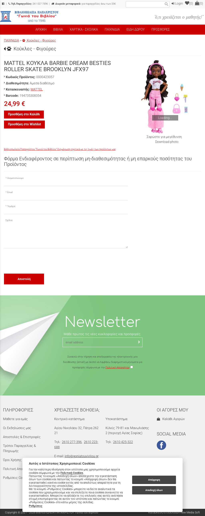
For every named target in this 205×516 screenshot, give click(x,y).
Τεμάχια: (11, 206)
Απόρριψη (154, 479)
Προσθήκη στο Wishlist (24, 124)
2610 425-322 (123, 442)
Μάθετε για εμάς (15, 419)
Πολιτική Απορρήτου (118, 367)
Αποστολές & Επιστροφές (22, 437)
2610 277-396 (72, 442)
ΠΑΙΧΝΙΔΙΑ (11, 40)
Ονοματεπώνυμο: (15, 178)
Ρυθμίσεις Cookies (16, 478)
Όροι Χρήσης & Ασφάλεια (21, 460)
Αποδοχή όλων (154, 490)
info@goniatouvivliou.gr (81, 456)
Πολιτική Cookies (71, 472)
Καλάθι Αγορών (171, 419)
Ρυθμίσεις (35, 505)
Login (177, 3)
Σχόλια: (9, 220)
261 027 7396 (28, 3)
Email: (10, 192)
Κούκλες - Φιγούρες (39, 40)
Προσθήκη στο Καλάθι (24, 114)
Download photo (166, 142)
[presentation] (34, 260)
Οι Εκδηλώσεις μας (17, 428)
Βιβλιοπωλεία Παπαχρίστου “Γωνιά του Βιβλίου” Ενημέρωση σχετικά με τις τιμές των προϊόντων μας (60, 149)
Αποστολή (24, 279)
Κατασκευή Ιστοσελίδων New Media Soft (174, 512)
